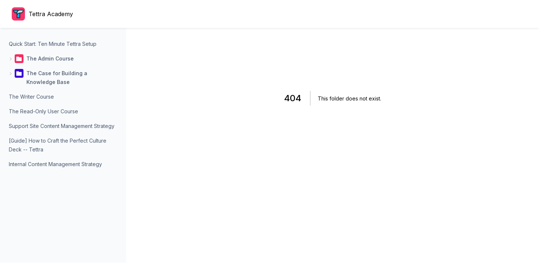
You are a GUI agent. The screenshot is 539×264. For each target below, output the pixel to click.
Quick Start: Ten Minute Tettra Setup (52, 44)
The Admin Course (50, 58)
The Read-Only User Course (43, 111)
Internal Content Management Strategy (55, 164)
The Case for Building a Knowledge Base (56, 77)
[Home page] (44, 14)
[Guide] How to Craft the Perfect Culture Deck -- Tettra (57, 145)
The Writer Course (31, 97)
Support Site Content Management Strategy (61, 126)
